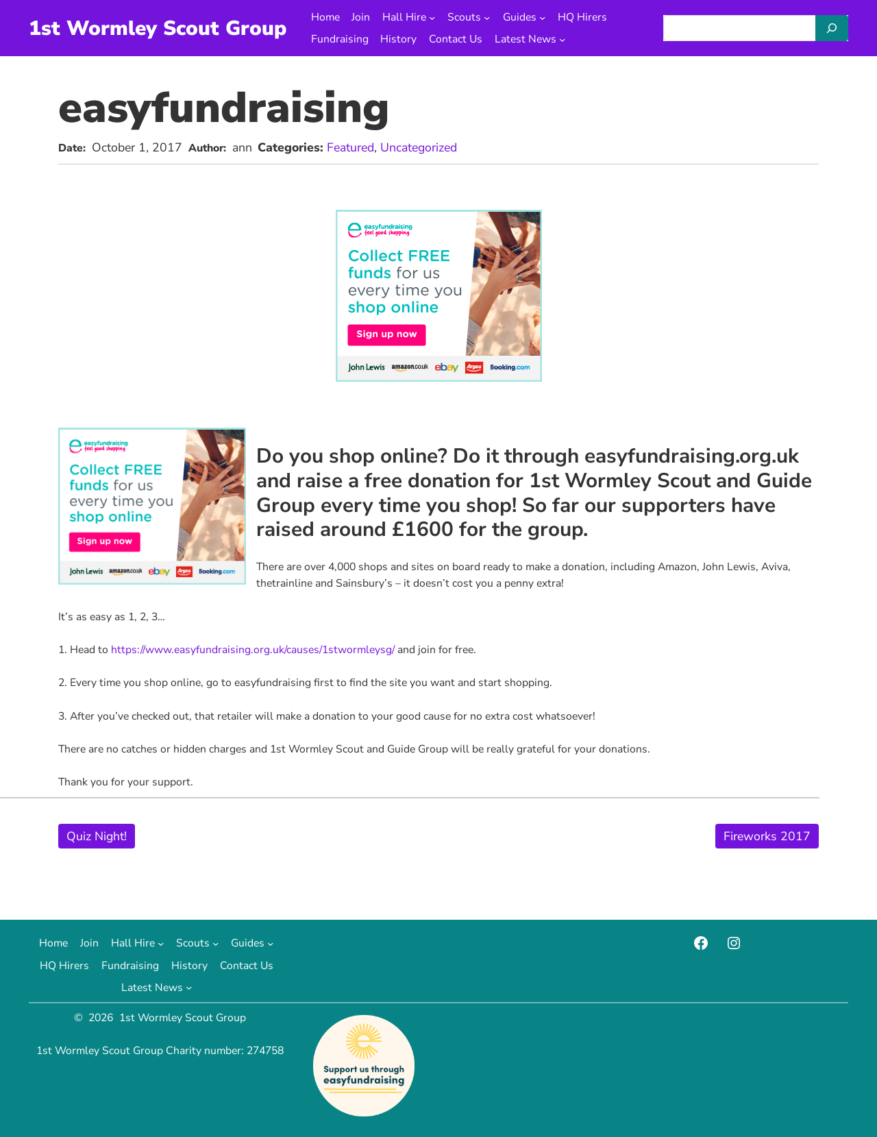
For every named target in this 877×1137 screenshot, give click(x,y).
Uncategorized (418, 147)
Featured (350, 147)
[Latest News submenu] (562, 39)
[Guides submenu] (542, 17)
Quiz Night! (96, 836)
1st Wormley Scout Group (157, 28)
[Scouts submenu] (487, 17)
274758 (265, 1050)
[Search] (831, 28)
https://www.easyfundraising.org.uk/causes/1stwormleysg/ (253, 649)
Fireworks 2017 (767, 836)
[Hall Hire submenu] (432, 17)
